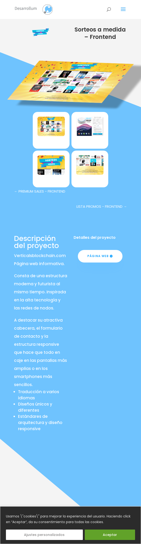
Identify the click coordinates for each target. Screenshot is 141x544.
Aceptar (110, 534)
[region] (70, 525)
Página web (98, 256)
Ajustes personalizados (44, 534)
